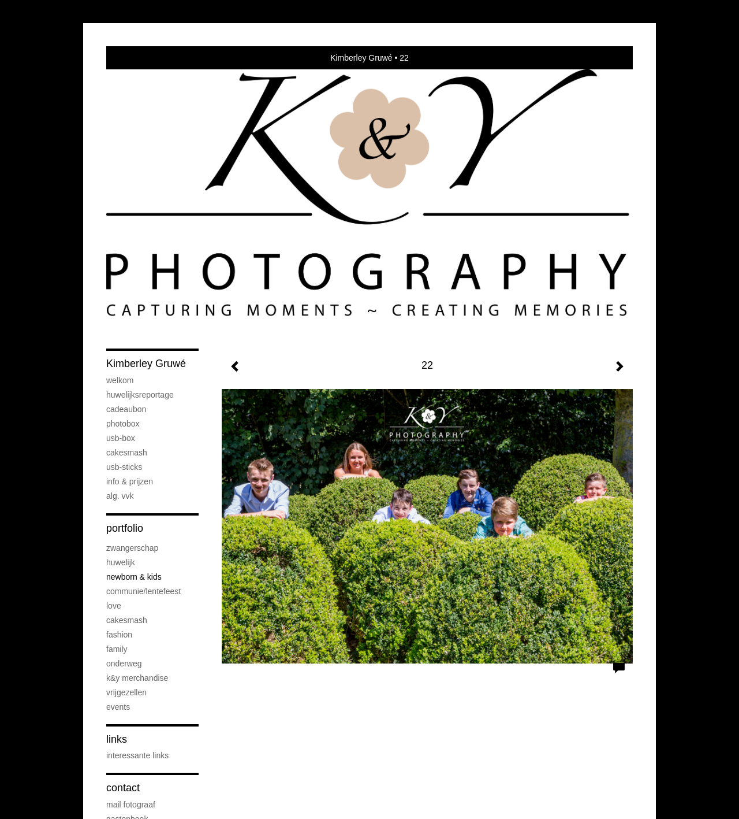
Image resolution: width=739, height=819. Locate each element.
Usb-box (120, 438)
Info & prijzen (129, 481)
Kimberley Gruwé (361, 57)
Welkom (119, 380)
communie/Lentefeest (143, 591)
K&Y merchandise (137, 678)
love (113, 605)
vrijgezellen (126, 692)
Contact (123, 788)
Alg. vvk (119, 496)
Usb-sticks (124, 467)
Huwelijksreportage (140, 394)
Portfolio (124, 528)
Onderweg (124, 663)
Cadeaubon (126, 409)
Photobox (123, 423)
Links (116, 739)
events (118, 706)
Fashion (119, 634)
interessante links (137, 755)
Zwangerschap (132, 548)
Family (117, 649)
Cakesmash (126, 452)
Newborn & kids (134, 576)
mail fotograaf (130, 804)
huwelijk (120, 562)
